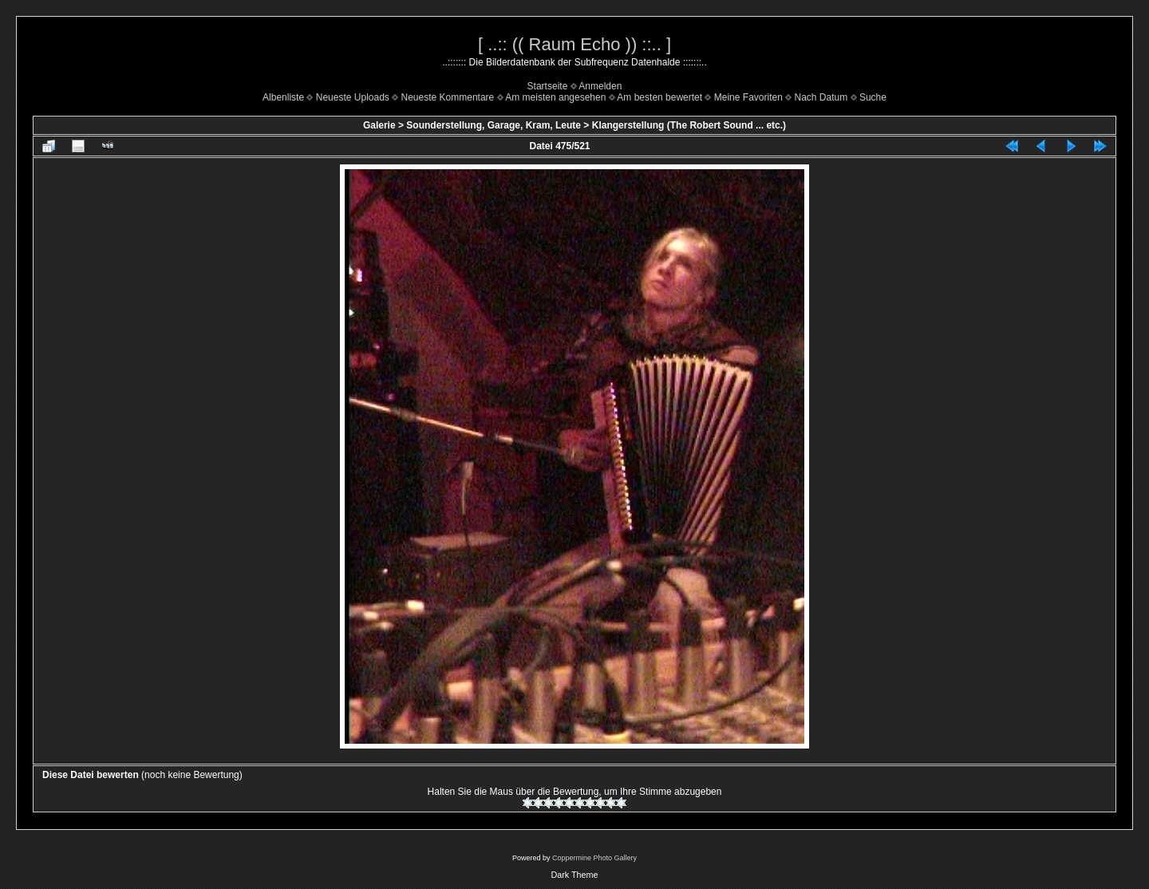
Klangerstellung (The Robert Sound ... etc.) (689, 125)
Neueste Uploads (352, 97)
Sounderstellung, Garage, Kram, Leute (493, 125)
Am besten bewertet (659, 97)
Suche (872, 97)
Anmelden (600, 86)
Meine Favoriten (748, 97)
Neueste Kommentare (448, 97)
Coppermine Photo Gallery (594, 858)
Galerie (379, 125)
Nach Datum (821, 97)
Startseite (547, 86)
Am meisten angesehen (555, 97)
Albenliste (283, 97)
